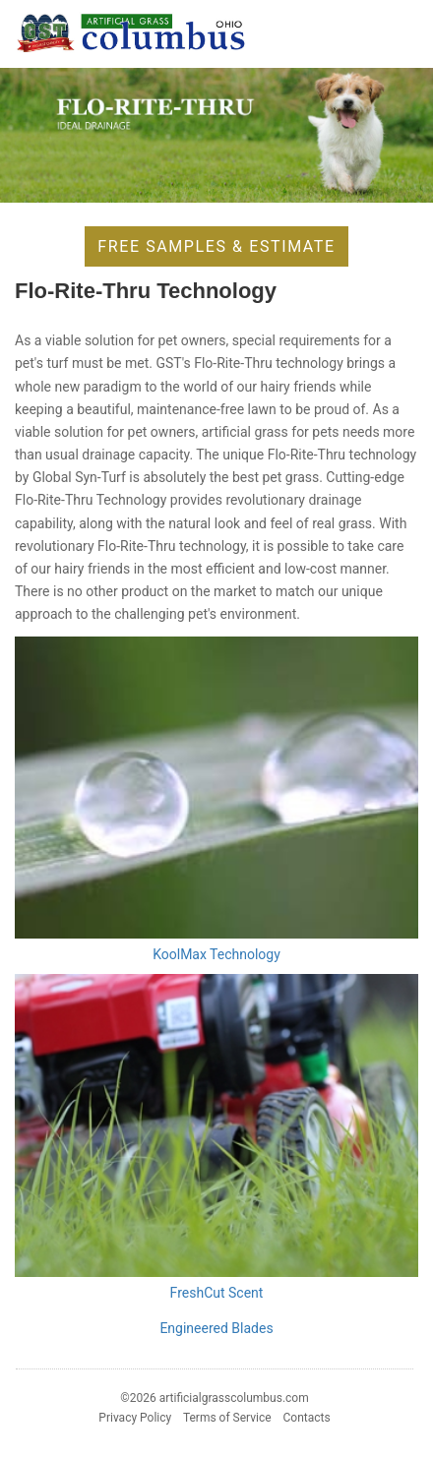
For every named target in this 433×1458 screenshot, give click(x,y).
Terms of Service (227, 1418)
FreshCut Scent (217, 1293)
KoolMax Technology (216, 954)
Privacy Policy (134, 1418)
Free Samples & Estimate (216, 246)
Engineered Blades (216, 1328)
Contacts (307, 1418)
